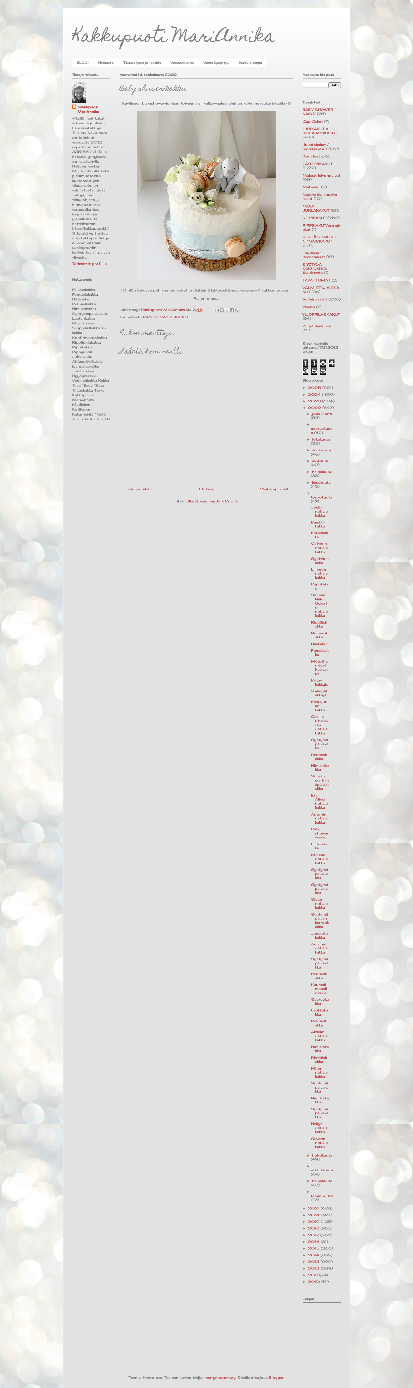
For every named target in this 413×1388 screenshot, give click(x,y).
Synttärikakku (319, 560)
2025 (315, 388)
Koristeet (311, 156)
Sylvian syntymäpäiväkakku (320, 782)
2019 (314, 1221)
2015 (314, 1248)
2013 (314, 1261)
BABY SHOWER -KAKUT (164, 317)
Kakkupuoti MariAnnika (173, 38)
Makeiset (311, 187)
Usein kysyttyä (216, 63)
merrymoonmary (219, 1377)
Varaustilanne (182, 63)
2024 (315, 394)
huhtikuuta (322, 1155)
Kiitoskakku (319, 535)
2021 (314, 1208)
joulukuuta (322, 414)
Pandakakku (319, 652)
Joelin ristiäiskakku (319, 511)
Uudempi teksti (138, 489)
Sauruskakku (320, 1001)
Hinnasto (106, 63)
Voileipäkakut (315, 299)
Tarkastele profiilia (89, 263)
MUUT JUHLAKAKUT (316, 208)
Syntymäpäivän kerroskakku (320, 920)
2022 (315, 408)
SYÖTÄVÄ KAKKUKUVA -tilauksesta (316, 268)
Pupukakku (319, 586)
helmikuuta (322, 1181)
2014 (314, 1255)
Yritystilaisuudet (318, 326)
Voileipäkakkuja (319, 693)
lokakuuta (321, 439)
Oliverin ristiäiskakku (319, 1143)
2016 (314, 1241)
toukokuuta (321, 497)
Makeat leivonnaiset (321, 175)
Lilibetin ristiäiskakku (319, 573)
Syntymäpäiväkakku (319, 873)
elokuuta (320, 461)
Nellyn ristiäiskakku (319, 1128)
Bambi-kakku (318, 524)
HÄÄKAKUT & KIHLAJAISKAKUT (320, 131)
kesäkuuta (321, 482)
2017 (314, 1235)
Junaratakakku (319, 935)
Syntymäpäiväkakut (319, 744)
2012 (314, 1268)
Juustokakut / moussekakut (316, 146)
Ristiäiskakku (319, 624)
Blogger (276, 1377)
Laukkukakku (319, 1012)
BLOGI (82, 63)
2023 (315, 401)
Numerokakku (319, 635)
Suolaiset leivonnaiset (314, 255)
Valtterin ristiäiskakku (319, 547)
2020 (315, 1215)
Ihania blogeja (250, 63)
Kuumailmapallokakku (319, 988)
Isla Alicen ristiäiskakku (319, 801)
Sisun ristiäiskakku (319, 903)
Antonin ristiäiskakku (319, 818)
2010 (314, 1282)
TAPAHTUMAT (316, 280)
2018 (314, 1228)
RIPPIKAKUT (314, 218)
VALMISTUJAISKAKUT (321, 289)
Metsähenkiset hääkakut (319, 667)
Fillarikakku (319, 846)
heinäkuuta (322, 472)
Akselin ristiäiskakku (319, 1036)
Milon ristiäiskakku (319, 1072)
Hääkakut (319, 644)
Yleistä (309, 307)
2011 (313, 1275)
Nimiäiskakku (320, 767)
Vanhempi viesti (274, 489)
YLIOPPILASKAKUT (321, 314)
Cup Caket (313, 121)
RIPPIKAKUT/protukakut (321, 227)
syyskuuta (321, 450)
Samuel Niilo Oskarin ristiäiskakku (319, 605)
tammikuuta (322, 1196)
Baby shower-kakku (319, 833)
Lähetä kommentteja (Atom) (211, 501)
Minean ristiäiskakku (319, 859)
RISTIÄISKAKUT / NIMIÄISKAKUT (320, 239)
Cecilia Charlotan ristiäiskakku (319, 724)
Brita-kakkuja (319, 682)
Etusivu (206, 489)
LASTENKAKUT (317, 164)
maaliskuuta (322, 1170)
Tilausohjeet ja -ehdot (142, 63)
